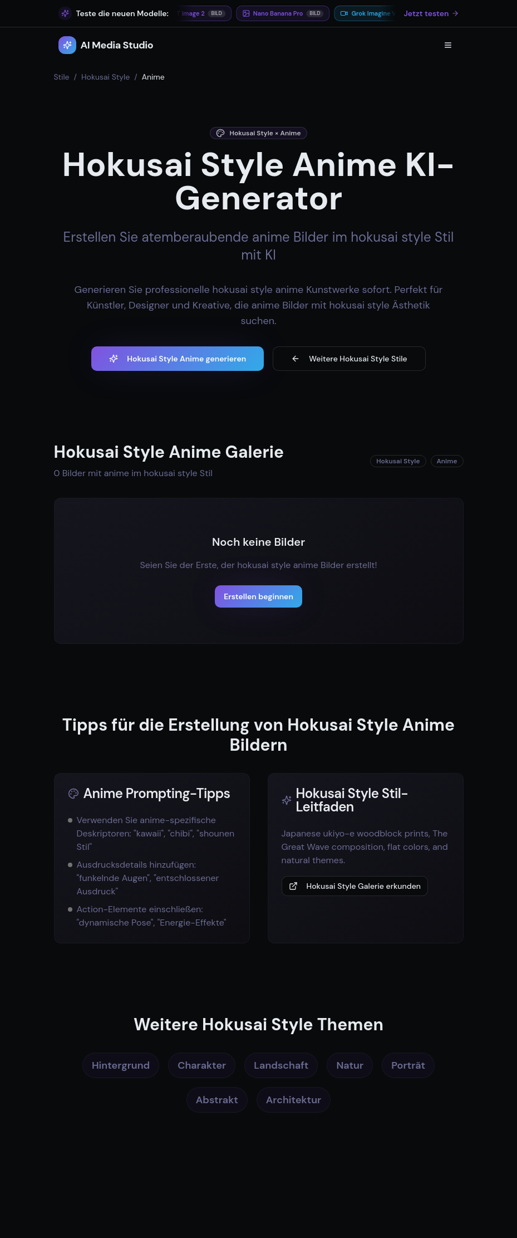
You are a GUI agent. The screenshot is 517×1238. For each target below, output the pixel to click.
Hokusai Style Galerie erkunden (355, 886)
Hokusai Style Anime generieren (177, 359)
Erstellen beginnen (258, 596)
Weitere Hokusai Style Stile (349, 359)
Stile (62, 77)
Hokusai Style (105, 77)
